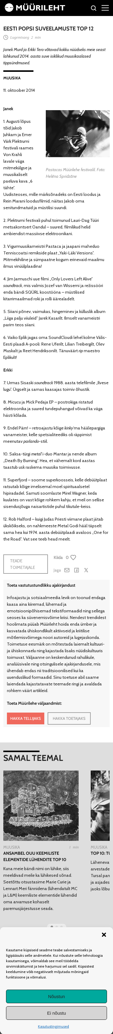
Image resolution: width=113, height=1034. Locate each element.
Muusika (11, 77)
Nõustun (56, 996)
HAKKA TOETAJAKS (69, 718)
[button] (104, 935)
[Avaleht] (35, 10)
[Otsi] (94, 9)
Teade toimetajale (22, 564)
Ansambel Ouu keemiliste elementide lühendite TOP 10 (34, 856)
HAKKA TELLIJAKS (25, 718)
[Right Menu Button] (105, 7)
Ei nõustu (56, 1013)
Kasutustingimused (53, 1026)
